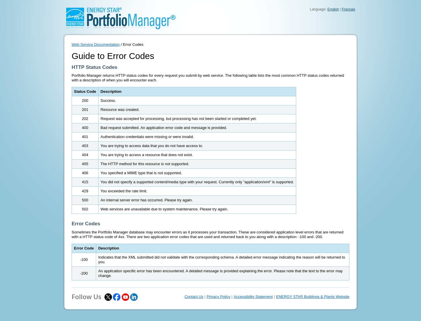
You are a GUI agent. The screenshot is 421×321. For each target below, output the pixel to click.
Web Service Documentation (96, 44)
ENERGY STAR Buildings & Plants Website (312, 296)
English (333, 9)
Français (348, 9)
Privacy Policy (218, 296)
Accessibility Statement (253, 296)
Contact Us (193, 296)
